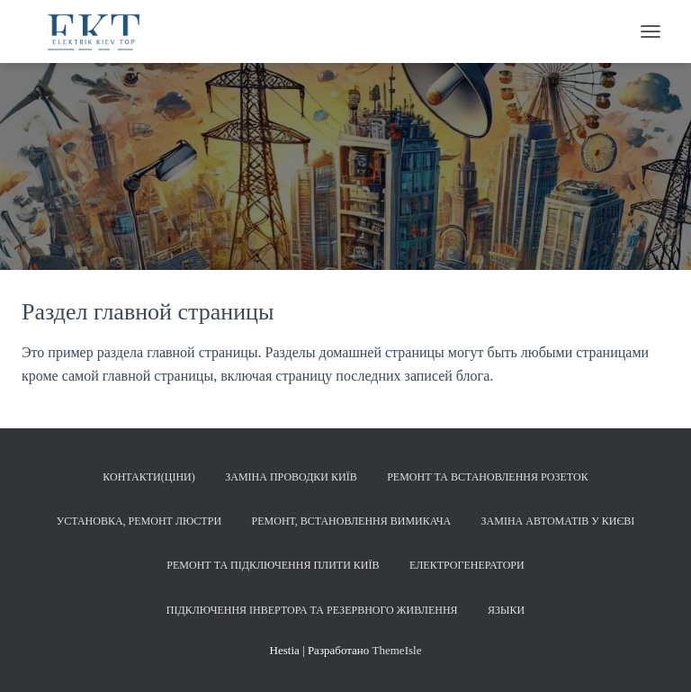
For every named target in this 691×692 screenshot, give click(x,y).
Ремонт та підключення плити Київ (272, 565)
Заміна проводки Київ (290, 477)
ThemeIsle (397, 650)
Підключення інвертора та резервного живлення (312, 610)
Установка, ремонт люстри (139, 521)
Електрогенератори (467, 565)
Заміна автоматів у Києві (558, 521)
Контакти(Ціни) (148, 477)
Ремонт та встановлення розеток (487, 477)
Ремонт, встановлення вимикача (352, 521)
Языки (506, 610)
